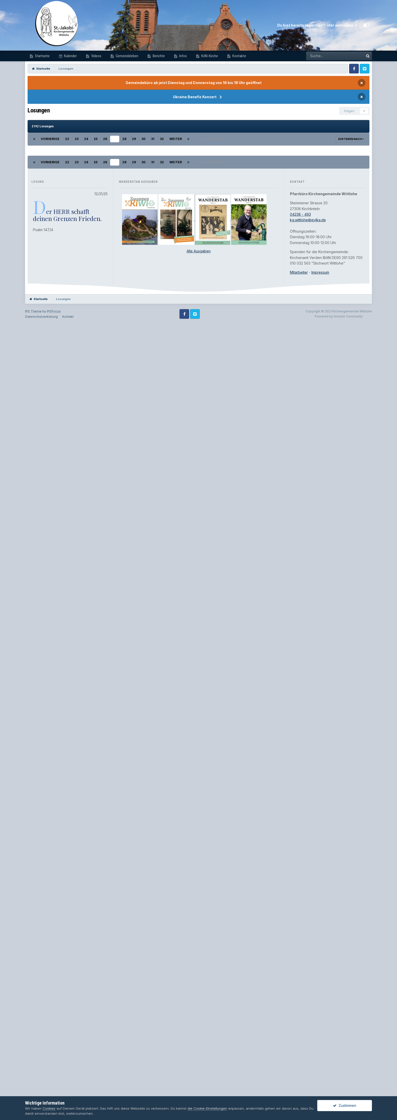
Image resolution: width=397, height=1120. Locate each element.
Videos (95, 56)
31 (152, 139)
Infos (182, 56)
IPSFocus (54, 1087)
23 (76, 139)
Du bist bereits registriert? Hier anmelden (317, 25)
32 (162, 139)
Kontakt (68, 1092)
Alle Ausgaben (199, 1026)
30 (144, 139)
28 (124, 139)
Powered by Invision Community (339, 1092)
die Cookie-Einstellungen (207, 1108)
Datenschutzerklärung (41, 1092)
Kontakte (239, 56)
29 (134, 139)
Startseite (42, 56)
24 (86, 139)
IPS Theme (33, 1087)
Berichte (158, 56)
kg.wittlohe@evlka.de (308, 995)
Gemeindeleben (126, 56)
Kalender (70, 56)
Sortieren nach (351, 139)
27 (115, 139)
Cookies (49, 1108)
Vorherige (50, 139)
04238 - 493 (300, 990)
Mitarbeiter (299, 1048)
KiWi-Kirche (209, 56)
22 (67, 139)
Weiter (175, 139)
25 (95, 139)
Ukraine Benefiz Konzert (194, 97)
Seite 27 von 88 (212, 139)
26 (105, 139)
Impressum (320, 1048)
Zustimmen (344, 1105)
